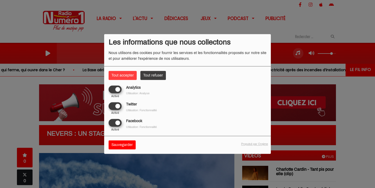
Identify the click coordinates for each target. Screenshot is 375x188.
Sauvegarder (122, 145)
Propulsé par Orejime (254, 144)
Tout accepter (122, 75)
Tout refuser (153, 75)
